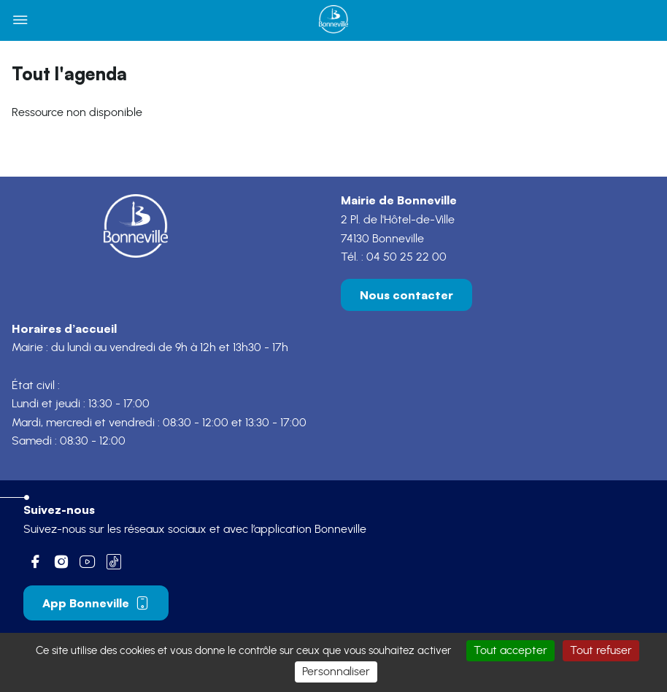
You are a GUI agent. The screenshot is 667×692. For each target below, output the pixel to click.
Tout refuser (601, 650)
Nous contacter (406, 295)
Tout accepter (510, 650)
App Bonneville (96, 603)
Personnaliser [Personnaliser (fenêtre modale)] (336, 671)
